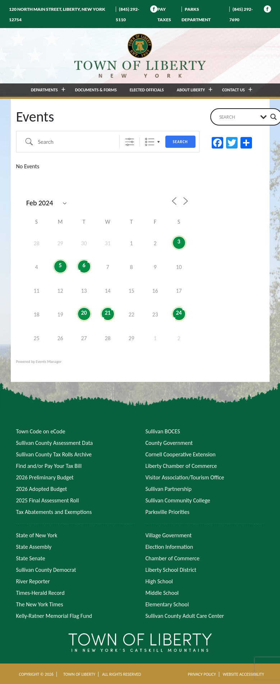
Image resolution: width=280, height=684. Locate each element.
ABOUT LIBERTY (191, 89)
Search (180, 142)
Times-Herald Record (40, 592)
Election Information (169, 546)
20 (84, 312)
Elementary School (167, 604)
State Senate (30, 558)
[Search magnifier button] (273, 117)
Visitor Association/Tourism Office (185, 477)
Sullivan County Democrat (46, 569)
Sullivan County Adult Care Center (185, 615)
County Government (169, 442)
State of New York (37, 535)
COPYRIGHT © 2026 (36, 674)
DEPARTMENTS (44, 89)
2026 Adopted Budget (41, 488)
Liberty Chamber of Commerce (181, 465)
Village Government (169, 535)
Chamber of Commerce (172, 558)
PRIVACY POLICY (202, 674)
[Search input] (238, 117)
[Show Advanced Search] (129, 141)
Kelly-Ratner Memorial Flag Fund (54, 615)
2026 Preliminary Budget (45, 477)
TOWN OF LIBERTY (79, 674)
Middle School (162, 592)
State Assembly (34, 546)
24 (179, 312)
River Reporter (33, 581)
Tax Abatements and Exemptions (54, 512)
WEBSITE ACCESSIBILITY (243, 674)
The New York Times (39, 604)
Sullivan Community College (178, 500)
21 (107, 312)
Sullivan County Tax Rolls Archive (54, 454)
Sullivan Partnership (169, 488)
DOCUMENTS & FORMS (96, 89)
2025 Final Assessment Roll (47, 500)
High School (159, 581)
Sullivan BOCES (163, 431)
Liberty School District (171, 569)
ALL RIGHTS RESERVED (121, 674)
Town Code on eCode (40, 431)
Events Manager (49, 361)
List (149, 141)
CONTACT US (233, 89)
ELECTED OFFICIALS (147, 89)
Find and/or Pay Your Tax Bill (49, 465)
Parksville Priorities (167, 512)
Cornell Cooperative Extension (181, 454)
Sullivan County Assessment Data (54, 442)
